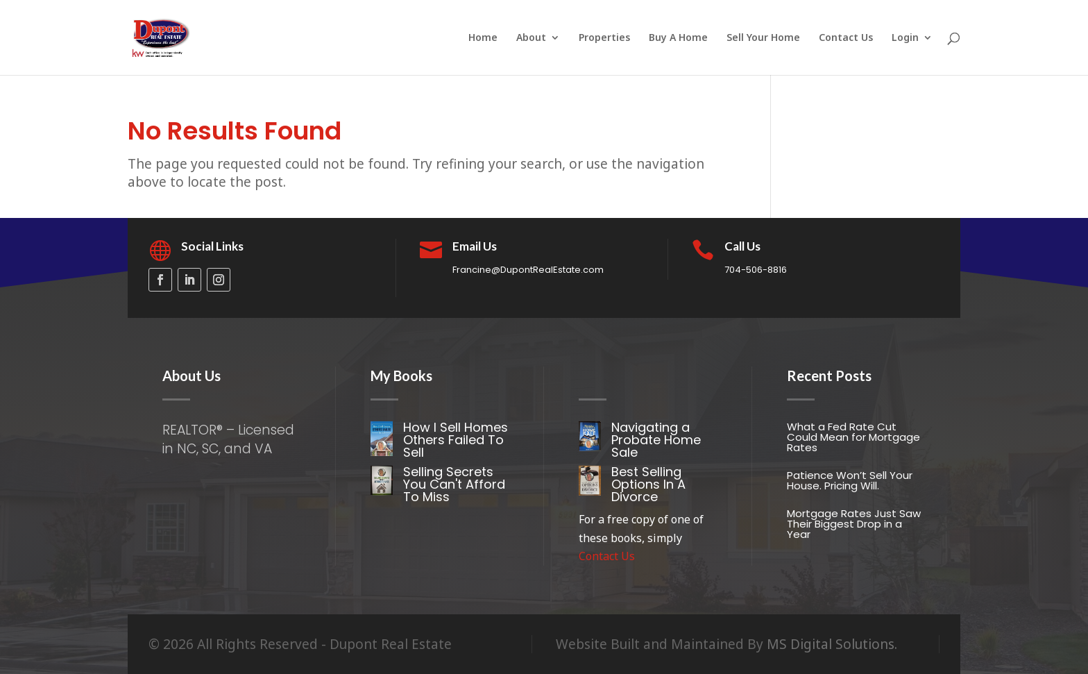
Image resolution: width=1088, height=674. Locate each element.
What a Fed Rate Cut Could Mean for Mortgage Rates (853, 437)
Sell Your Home (763, 38)
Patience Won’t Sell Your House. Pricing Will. (849, 480)
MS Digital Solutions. (832, 644)
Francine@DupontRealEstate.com (528, 269)
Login (905, 38)
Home (483, 38)
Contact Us (846, 38)
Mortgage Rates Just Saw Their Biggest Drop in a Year (854, 523)
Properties (604, 38)
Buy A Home (678, 38)
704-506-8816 (755, 269)
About (531, 38)
